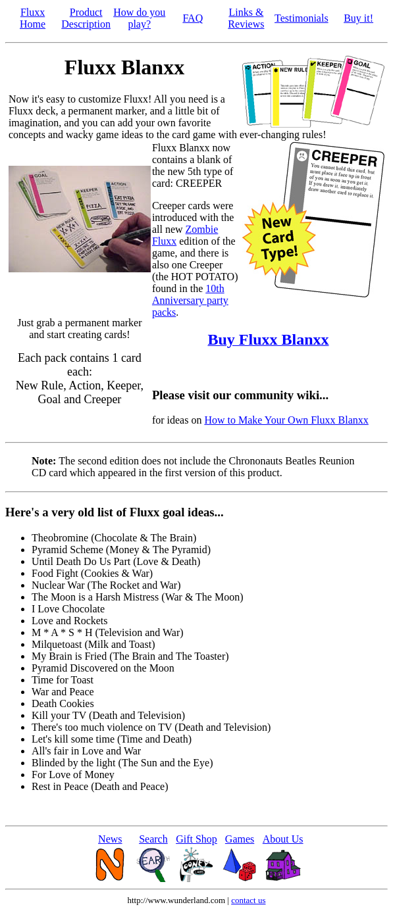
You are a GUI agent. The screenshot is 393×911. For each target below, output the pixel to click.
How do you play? (139, 18)
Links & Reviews (246, 18)
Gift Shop (196, 839)
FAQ (192, 18)
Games (239, 839)
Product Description (86, 18)
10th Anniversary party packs (190, 300)
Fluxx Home (32, 18)
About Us (283, 839)
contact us (248, 900)
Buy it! (358, 18)
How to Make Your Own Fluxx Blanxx (286, 420)
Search (153, 839)
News (110, 839)
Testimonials (301, 18)
